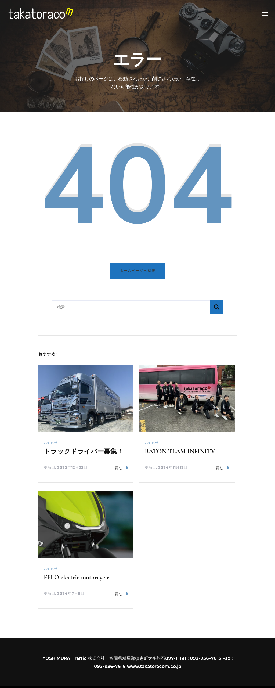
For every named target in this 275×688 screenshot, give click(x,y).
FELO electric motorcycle (77, 577)
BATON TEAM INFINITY (180, 451)
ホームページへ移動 (138, 270)
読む (121, 467)
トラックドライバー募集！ (83, 451)
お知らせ (51, 443)
